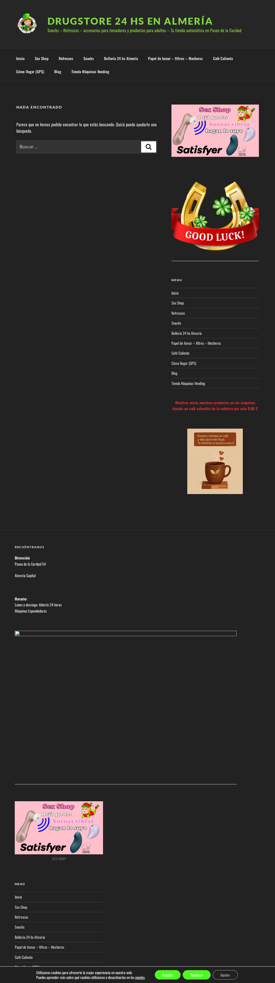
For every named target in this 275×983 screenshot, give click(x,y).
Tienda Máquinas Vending (90, 71)
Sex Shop (42, 58)
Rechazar (196, 974)
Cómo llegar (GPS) (30, 71)
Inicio (20, 58)
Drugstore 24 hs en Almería (130, 21)
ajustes (138, 977)
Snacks (88, 58)
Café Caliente (223, 58)
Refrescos (66, 58)
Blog (57, 71)
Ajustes (226, 974)
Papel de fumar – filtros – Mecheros (175, 58)
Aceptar (167, 974)
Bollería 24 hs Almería (121, 58)
